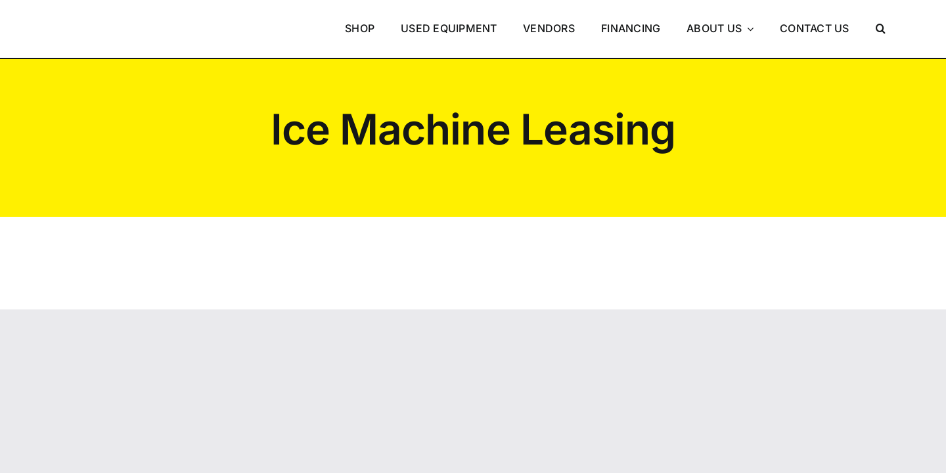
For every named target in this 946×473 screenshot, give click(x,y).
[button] (880, 29)
